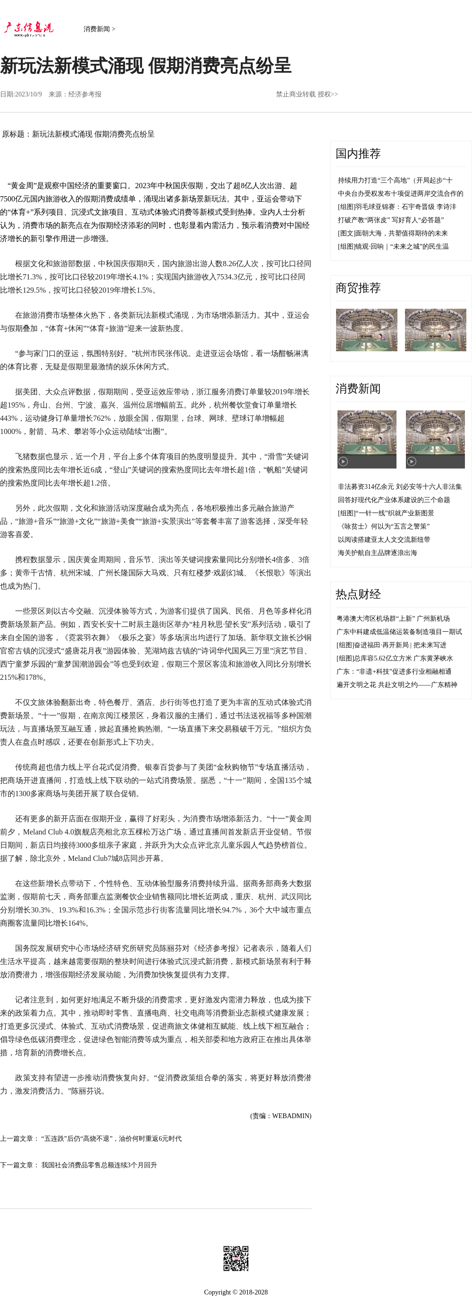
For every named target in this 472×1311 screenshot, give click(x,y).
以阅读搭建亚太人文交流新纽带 (384, 539)
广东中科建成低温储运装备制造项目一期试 (399, 631)
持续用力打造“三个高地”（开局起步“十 (395, 180)
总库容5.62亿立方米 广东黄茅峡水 (403, 658)
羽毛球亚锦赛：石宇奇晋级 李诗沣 (405, 206)
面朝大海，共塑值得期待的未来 (401, 233)
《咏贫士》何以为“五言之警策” (384, 526)
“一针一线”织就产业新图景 (394, 513)
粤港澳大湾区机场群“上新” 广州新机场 (393, 618)
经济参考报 (84, 94)
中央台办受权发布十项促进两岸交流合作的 (401, 193)
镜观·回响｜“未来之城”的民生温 (402, 246)
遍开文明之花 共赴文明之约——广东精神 (397, 684)
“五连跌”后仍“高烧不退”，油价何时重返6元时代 (112, 1138)
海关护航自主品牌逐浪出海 (377, 552)
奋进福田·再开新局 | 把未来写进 (400, 645)
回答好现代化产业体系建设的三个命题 (394, 500)
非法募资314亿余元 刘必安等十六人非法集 (400, 486)
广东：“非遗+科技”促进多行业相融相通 (394, 671)
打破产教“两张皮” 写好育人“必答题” (391, 220)
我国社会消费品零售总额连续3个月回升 (99, 1165)
